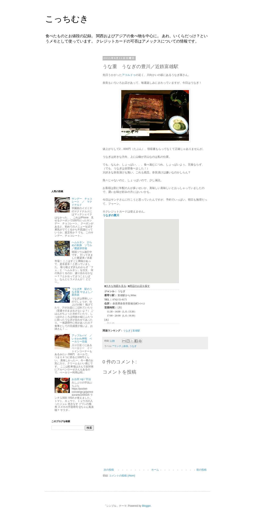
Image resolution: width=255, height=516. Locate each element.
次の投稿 (109, 469)
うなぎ (127, 330)
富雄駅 (136, 330)
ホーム (155, 469)
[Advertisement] (72, 120)
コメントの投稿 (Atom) (122, 475)
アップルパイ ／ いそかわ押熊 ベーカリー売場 (83, 338)
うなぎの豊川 (111, 215)
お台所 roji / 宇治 (81, 379)
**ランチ (117, 346)
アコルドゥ (129, 75)
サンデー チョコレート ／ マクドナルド (82, 201)
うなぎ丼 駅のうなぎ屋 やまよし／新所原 (82, 292)
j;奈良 (125, 346)
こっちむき (66, 18)
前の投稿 (201, 469)
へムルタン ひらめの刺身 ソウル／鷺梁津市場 (82, 245)
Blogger (146, 505)
